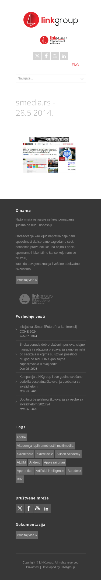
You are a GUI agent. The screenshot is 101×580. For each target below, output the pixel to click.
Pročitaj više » (27, 280)
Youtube (55, 56)
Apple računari (54, 462)
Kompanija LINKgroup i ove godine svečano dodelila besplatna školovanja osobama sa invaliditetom (51, 381)
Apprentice (24, 471)
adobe (21, 437)
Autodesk (74, 471)
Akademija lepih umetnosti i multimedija (45, 446)
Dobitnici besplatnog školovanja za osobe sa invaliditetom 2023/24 (51, 402)
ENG (75, 65)
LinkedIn (64, 56)
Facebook (46, 56)
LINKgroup (68, 567)
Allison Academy (68, 454)
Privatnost (32, 567)
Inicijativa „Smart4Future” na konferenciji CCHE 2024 (49, 329)
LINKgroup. (46, 562)
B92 (20, 479)
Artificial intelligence (50, 471)
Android (34, 462)
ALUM (21, 462)
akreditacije (45, 454)
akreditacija (25, 454)
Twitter (37, 56)
